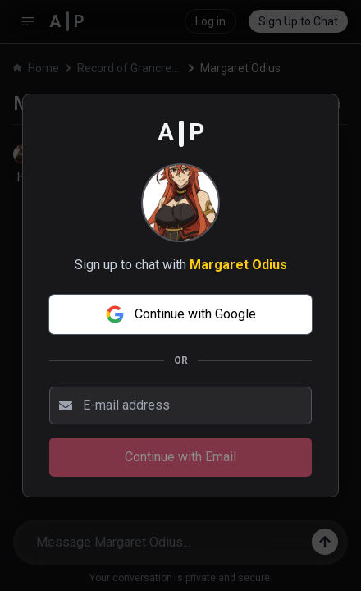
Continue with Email (180, 457)
